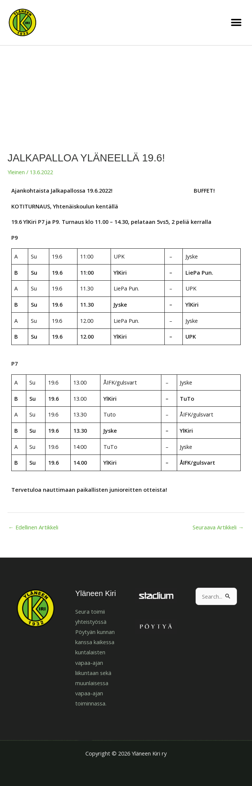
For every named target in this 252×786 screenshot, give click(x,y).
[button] (236, 22)
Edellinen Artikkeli (33, 527)
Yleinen (16, 172)
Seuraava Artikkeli (218, 527)
